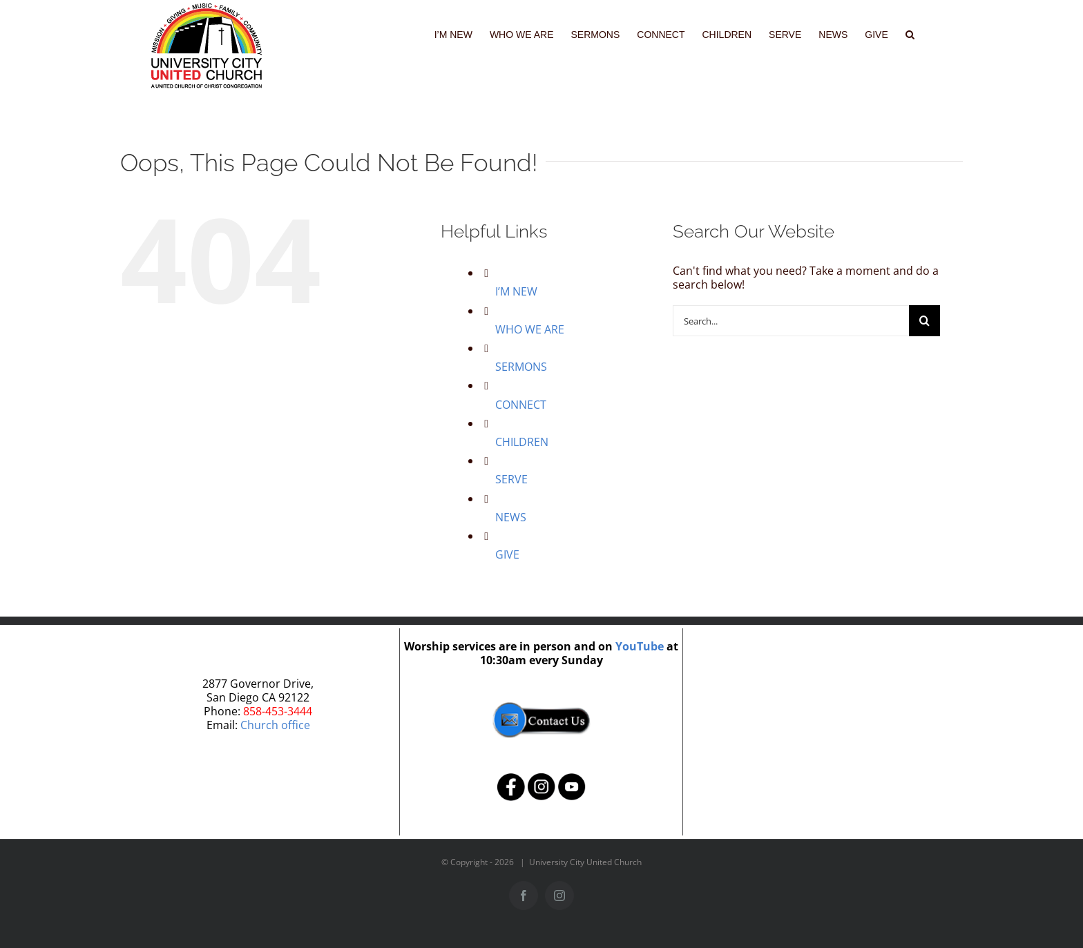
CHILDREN (521, 441)
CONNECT (520, 404)
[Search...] (791, 320)
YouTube (639, 646)
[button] (909, 33)
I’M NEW (516, 291)
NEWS (510, 517)
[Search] (924, 320)
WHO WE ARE (529, 329)
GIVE (507, 554)
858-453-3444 (277, 711)
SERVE (511, 479)
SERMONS (521, 366)
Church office (275, 725)
